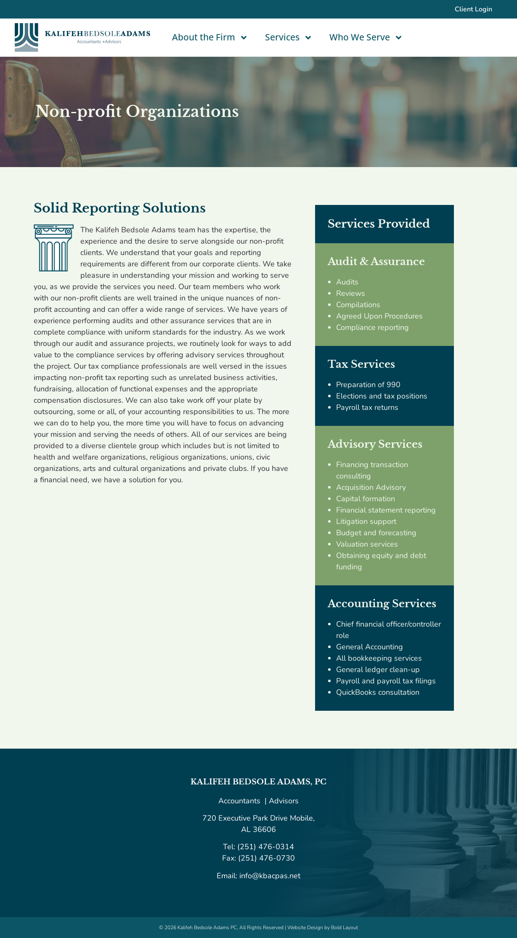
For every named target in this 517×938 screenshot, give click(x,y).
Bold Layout (344, 927)
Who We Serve (366, 37)
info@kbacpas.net (268, 876)
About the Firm (210, 37)
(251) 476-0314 (265, 847)
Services (289, 37)
